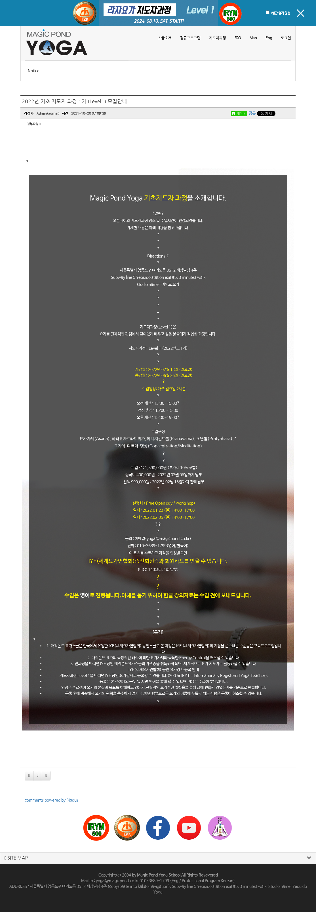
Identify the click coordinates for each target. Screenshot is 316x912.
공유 (252, 113)
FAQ (238, 38)
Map (253, 38)
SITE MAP (16, 858)
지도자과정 (217, 38)
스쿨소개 (165, 38)
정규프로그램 (190, 38)
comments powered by (52, 800)
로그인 (286, 38)
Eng (269, 38)
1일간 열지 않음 (280, 13)
